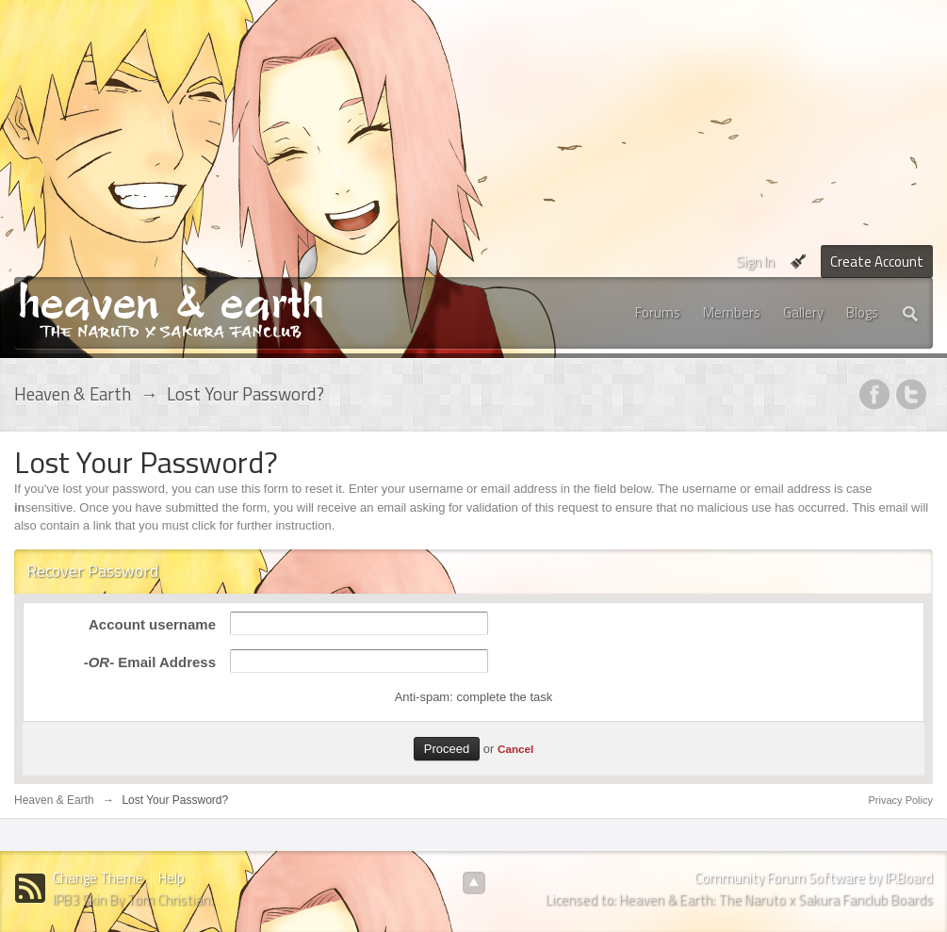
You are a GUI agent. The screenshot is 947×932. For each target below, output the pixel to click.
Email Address (150, 662)
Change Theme (98, 878)
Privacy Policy (901, 800)
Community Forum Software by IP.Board (813, 878)
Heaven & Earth (54, 800)
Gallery (803, 312)
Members (731, 312)
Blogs (862, 312)
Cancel (515, 749)
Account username (152, 624)
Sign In (755, 261)
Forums (657, 312)
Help (171, 878)
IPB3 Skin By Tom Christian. (133, 899)
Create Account (876, 261)
